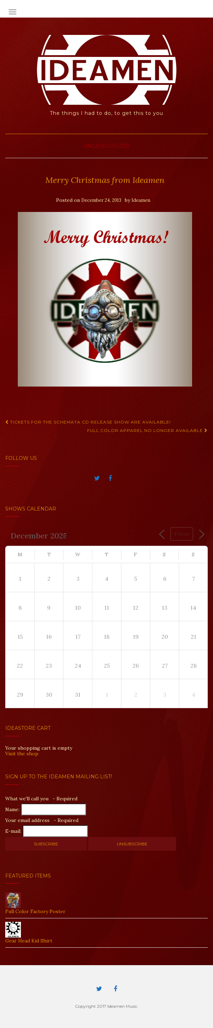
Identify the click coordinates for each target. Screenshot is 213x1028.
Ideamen (140, 200)
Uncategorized (107, 146)
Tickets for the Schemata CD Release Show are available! (88, 422)
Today (181, 534)
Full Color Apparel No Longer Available (147, 430)
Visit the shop (21, 753)
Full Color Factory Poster (35, 911)
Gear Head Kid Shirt (28, 941)
